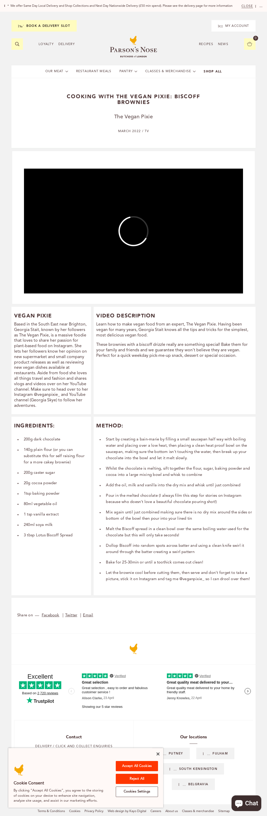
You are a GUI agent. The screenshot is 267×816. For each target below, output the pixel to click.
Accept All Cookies (137, 766)
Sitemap (224, 811)
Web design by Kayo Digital (127, 811)
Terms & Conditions (51, 811)
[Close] (158, 754)
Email (88, 615)
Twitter (71, 615)
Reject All (137, 779)
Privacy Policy (94, 811)
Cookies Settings (137, 791)
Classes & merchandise (198, 811)
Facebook (50, 615)
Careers (155, 811)
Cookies (74, 811)
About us (171, 811)
